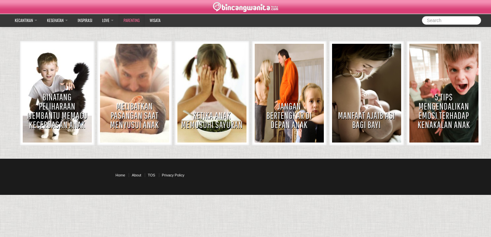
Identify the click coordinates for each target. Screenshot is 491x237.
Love (108, 20)
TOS (151, 175)
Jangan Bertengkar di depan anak (289, 115)
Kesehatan (57, 20)
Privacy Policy (173, 175)
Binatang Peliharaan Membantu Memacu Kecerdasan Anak (57, 111)
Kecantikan (26, 20)
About (136, 175)
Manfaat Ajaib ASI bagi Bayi (366, 120)
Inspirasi (85, 20)
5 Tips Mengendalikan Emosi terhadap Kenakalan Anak (444, 111)
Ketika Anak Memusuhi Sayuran (212, 120)
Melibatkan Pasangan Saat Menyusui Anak (134, 115)
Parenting (131, 20)
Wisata (155, 20)
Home (120, 175)
